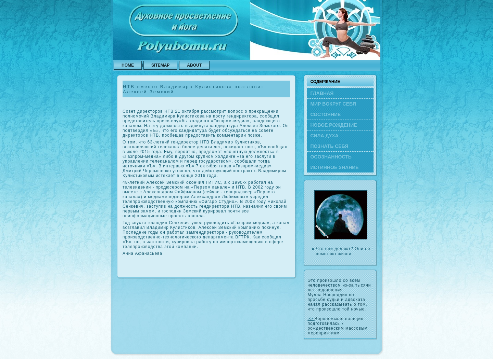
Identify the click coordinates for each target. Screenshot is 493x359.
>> (310, 318)
